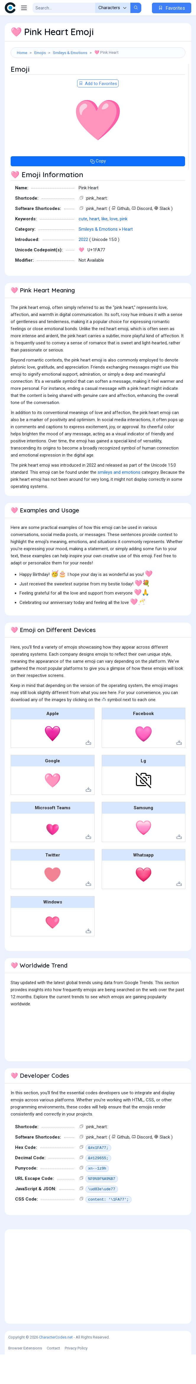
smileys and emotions (119, 501)
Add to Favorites (98, 113)
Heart (127, 258)
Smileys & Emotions (70, 52)
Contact (53, 1377)
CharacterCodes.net (56, 1367)
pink (123, 248)
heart (94, 248)
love (114, 248)
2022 (83, 269)
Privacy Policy (76, 1377)
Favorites (171, 8)
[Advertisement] (98, 78)
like (104, 248)
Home (22, 52)
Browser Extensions (25, 1377)
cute (83, 248)
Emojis (40, 52)
